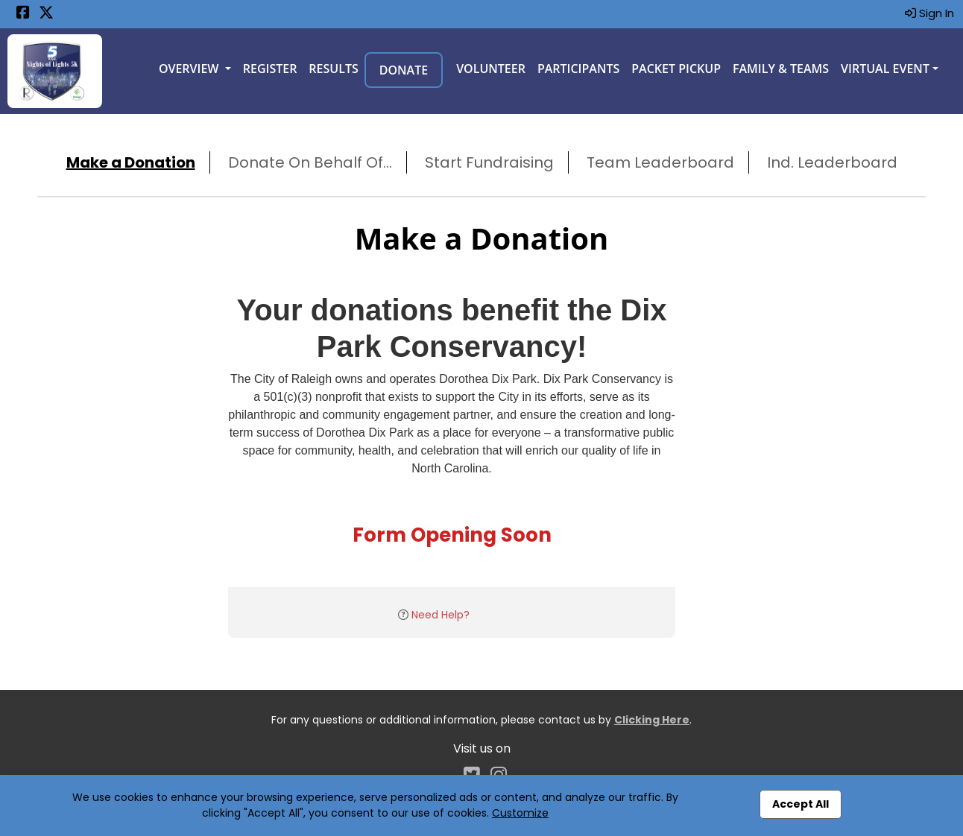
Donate (403, 70)
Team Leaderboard (660, 162)
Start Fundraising (489, 162)
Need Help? (440, 614)
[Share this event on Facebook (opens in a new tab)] (23, 14)
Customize (520, 812)
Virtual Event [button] (885, 68)
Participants (578, 68)
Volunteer (490, 68)
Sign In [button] (929, 13)
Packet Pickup (676, 68)
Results (333, 68)
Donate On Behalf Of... (310, 162)
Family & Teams (781, 68)
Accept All (800, 804)
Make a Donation (130, 162)
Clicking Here (651, 719)
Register (270, 68)
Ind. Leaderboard (832, 162)
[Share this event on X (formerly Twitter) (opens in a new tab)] (46, 14)
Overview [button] (190, 68)
